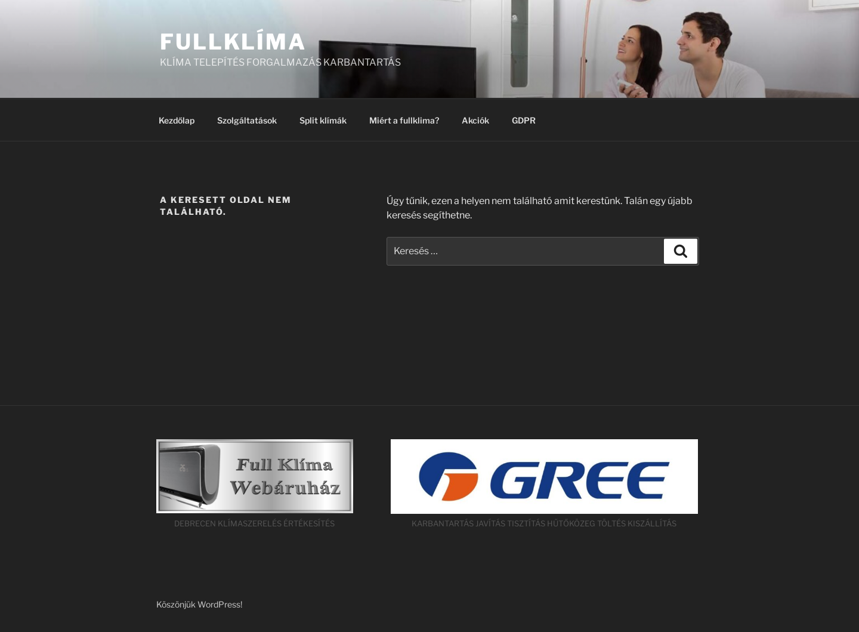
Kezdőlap (176, 120)
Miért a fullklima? (404, 120)
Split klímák (323, 120)
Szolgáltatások (247, 120)
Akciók (475, 120)
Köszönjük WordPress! (199, 604)
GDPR (524, 120)
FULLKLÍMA (233, 42)
